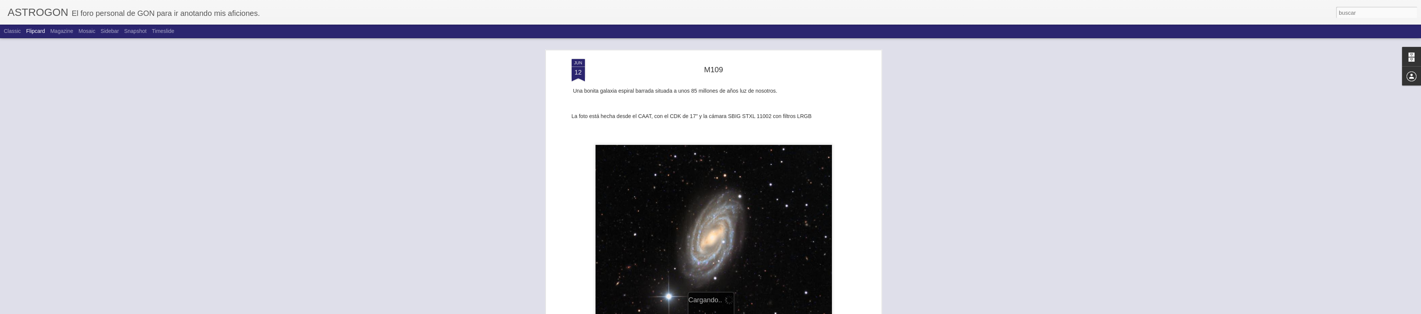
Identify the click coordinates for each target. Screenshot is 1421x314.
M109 (713, 69)
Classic (12, 31)
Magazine (61, 31)
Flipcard (35, 31)
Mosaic (86, 31)
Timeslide (163, 31)
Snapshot (135, 31)
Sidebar (110, 31)
